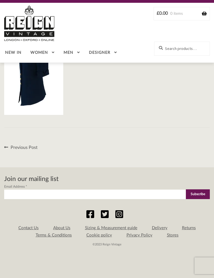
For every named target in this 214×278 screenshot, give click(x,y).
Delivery (159, 228)
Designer (99, 53)
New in (13, 53)
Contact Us (28, 228)
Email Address (15, 186)
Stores (173, 235)
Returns (189, 228)
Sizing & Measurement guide (111, 228)
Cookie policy (99, 235)
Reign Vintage (29, 23)
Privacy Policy (139, 235)
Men (68, 53)
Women (39, 53)
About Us (61, 228)
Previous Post (24, 147)
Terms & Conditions (54, 235)
